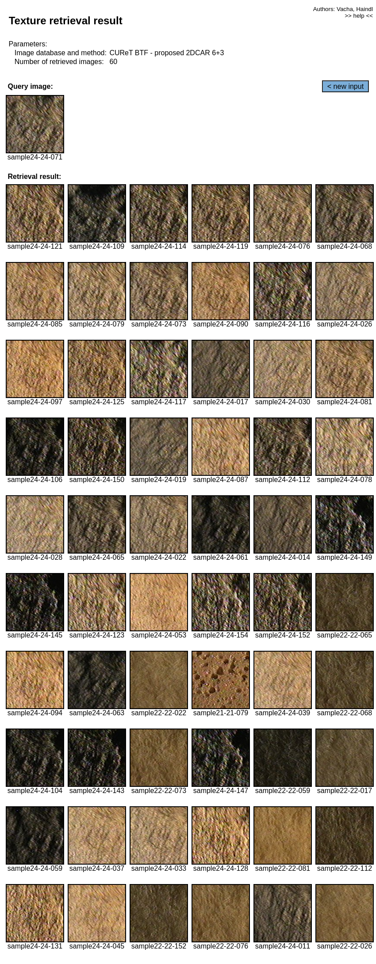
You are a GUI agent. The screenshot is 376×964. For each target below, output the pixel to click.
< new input (345, 86)
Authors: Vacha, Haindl (343, 9)
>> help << (359, 15)
